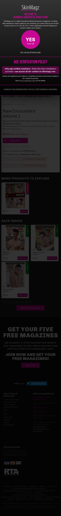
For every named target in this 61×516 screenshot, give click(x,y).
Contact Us (7, 89)
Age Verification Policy (28, 81)
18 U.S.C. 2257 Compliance (38, 89)
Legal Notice (53, 89)
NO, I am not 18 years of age (30, 52)
